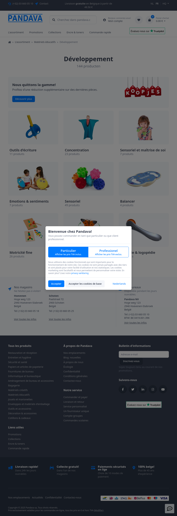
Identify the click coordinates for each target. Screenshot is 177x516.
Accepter (56, 283)
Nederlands (119, 283)
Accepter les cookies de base (85, 283)
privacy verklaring (79, 273)
